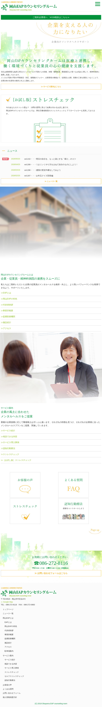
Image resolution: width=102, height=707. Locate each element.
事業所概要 (9, 634)
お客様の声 (7, 685)
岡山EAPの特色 (11, 626)
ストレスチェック (12, 672)
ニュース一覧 (8, 613)
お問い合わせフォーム (12, 693)
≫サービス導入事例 (10, 442)
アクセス (8, 647)
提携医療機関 (10, 639)
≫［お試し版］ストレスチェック (16, 460)
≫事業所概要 (7, 311)
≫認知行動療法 (8, 448)
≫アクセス (6, 328)
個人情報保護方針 (10, 697)
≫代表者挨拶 (7, 305)
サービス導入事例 (12, 668)
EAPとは (8, 622)
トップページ (8, 609)
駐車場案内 (9, 651)
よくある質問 (8, 689)
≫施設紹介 (6, 322)
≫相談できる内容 (9, 436)
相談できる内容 (11, 664)
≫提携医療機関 (8, 316)
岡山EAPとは (8, 618)
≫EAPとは (6, 293)
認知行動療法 (10, 680)
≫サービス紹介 (8, 430)
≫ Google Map (7, 602)
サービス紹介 (10, 660)
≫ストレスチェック (10, 454)
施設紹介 (8, 643)
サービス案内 (8, 656)
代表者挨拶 (9, 630)
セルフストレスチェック (14, 676)
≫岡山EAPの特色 (9, 299)
